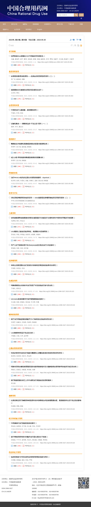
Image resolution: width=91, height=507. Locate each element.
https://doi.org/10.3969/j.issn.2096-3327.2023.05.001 (55, 62)
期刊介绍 (14, 24)
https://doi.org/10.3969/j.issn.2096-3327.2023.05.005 (55, 129)
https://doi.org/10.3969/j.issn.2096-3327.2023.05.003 (55, 96)
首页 (4, 24)
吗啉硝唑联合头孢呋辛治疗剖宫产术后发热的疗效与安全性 (32, 285)
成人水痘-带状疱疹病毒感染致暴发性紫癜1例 (27, 157)
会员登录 (17, 29)
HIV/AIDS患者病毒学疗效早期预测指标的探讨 (27, 299)
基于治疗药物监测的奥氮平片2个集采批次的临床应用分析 (31, 319)
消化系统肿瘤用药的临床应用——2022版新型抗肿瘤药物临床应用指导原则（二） (40, 198)
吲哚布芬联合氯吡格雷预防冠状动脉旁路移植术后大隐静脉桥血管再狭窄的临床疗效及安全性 (43, 367)
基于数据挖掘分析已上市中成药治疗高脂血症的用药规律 (31, 380)
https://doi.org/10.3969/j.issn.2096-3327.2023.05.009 (55, 204)
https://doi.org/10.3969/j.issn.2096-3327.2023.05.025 (57, 463)
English (39, 29)
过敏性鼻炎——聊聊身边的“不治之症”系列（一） (28, 124)
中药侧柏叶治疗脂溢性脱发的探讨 (23, 423)
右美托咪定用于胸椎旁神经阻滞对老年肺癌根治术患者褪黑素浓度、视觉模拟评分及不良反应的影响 (46, 400)
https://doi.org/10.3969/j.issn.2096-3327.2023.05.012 (55, 251)
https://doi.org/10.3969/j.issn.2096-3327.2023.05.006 (55, 150)
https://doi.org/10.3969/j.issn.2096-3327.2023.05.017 (57, 325)
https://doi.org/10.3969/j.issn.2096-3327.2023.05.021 (57, 386)
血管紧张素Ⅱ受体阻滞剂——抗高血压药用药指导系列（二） (32, 76)
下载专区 (71, 24)
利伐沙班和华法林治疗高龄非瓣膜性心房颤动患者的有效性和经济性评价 (36, 353)
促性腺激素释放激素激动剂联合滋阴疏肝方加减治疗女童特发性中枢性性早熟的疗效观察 (42, 218)
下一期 (78, 40)
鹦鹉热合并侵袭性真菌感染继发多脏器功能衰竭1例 (29, 144)
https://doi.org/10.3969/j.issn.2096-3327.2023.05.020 (57, 372)
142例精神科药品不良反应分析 (22, 333)
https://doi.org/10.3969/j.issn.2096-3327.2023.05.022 (57, 409)
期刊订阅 (60, 24)
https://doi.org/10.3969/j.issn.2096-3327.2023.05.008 (55, 183)
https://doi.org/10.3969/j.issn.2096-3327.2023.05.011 (55, 237)
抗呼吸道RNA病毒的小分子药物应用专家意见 (27, 56)
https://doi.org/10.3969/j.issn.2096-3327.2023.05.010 (55, 224)
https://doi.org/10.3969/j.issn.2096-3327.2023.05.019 (57, 359)
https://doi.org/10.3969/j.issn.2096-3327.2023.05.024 (57, 443)
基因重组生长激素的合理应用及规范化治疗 (26, 90)
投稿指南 (36, 24)
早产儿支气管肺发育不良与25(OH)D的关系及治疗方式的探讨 (32, 245)
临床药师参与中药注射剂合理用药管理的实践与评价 (29, 457)
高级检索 (81, 15)
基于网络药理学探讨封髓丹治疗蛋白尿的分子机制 (28, 437)
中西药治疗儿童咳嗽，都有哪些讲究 (24, 110)
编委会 (25, 24)
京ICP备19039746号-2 (39, 479)
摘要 (15, 65)
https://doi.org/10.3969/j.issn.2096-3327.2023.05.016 (57, 305)
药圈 (81, 24)
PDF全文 (28, 65)
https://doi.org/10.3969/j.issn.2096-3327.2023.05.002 (55, 82)
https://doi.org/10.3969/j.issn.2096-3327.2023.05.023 (57, 429)
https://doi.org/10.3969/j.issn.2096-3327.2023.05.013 (55, 271)
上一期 (72, 40)
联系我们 (29, 29)
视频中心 (6, 29)
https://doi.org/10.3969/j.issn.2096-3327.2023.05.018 (57, 339)
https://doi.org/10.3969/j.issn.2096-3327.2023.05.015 (56, 291)
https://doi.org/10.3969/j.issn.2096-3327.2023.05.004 (55, 116)
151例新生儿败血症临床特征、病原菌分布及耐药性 (29, 231)
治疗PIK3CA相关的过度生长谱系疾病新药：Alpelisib (30, 177)
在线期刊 (47, 24)
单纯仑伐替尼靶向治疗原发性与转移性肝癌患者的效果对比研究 (33, 265)
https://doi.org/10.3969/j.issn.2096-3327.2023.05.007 (55, 163)
